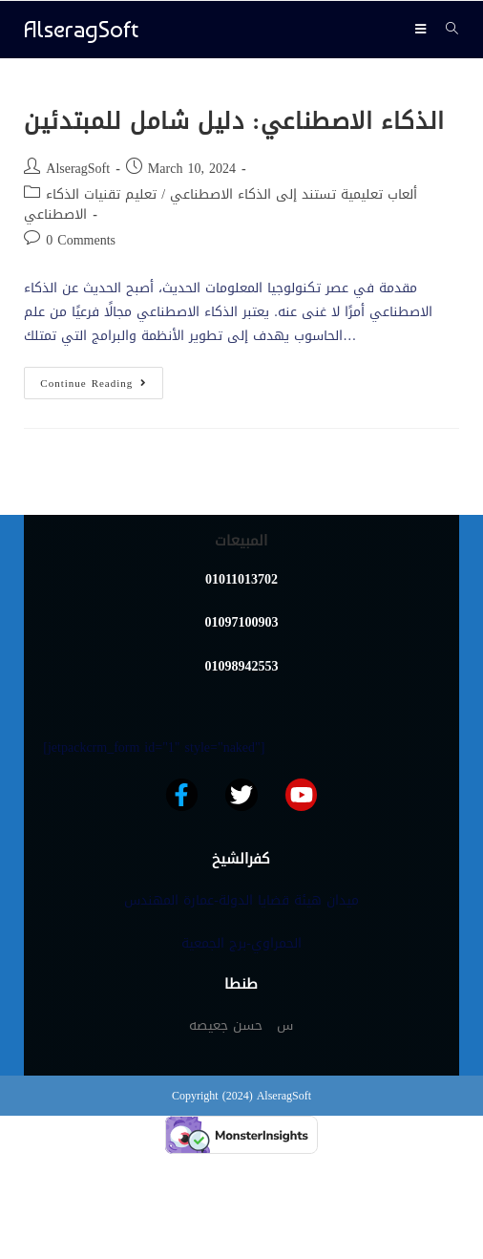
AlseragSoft (81, 29)
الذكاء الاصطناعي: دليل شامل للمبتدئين (234, 121)
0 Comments (81, 240)
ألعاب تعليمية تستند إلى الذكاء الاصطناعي (293, 194)
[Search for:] (445, 29)
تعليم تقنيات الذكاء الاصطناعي (90, 204)
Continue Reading (101, 380)
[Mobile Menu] (422, 29)
